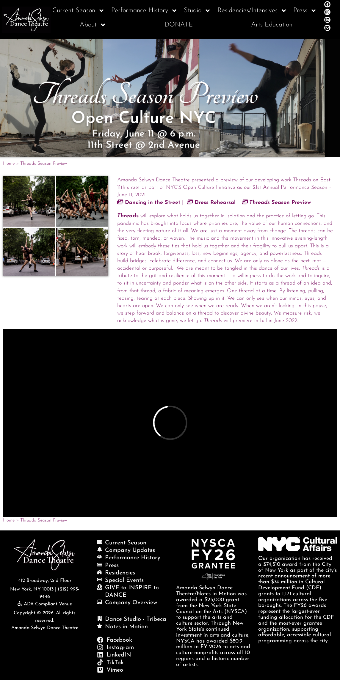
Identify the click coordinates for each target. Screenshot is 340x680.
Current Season (78, 10)
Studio (197, 10)
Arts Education (271, 24)
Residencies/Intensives (252, 10)
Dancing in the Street (148, 202)
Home (9, 163)
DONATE (178, 24)
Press (305, 10)
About (93, 25)
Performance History (144, 10)
